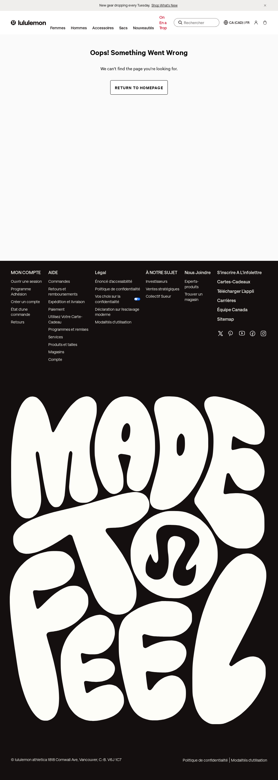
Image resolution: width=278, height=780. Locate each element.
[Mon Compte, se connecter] (256, 22)
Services (55, 337)
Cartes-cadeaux (233, 281)
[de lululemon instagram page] (264, 335)
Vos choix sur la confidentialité (117, 299)
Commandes (59, 281)
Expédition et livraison (66, 301)
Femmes (57, 27)
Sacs (123, 27)
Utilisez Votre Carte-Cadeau (65, 319)
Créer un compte (25, 301)
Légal (100, 272)
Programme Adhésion (21, 292)
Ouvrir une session (26, 281)
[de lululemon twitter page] (220, 334)
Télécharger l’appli (235, 291)
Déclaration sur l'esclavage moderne (117, 312)
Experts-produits (191, 284)
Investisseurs (156, 281)
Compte (55, 359)
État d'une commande (20, 312)
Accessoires (103, 27)
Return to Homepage (139, 87)
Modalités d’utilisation (113, 322)
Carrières (226, 300)
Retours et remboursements (62, 292)
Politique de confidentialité (117, 289)
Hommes (79, 27)
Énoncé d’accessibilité (113, 281)
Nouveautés (143, 27)
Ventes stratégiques (162, 289)
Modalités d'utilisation (249, 760)
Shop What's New (164, 5)
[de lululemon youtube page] (242, 335)
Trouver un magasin (194, 297)
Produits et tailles (62, 344)
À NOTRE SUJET (161, 272)
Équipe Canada (232, 309)
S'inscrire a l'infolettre (239, 272)
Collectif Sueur (158, 296)
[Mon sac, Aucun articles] (264, 22)
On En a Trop (163, 22)
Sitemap (225, 319)
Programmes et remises (68, 329)
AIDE (53, 272)
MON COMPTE (26, 272)
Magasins (56, 351)
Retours (17, 322)
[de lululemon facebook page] (253, 335)
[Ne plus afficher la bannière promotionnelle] (265, 5)
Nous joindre (198, 272)
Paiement (56, 309)
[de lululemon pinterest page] (231, 335)
